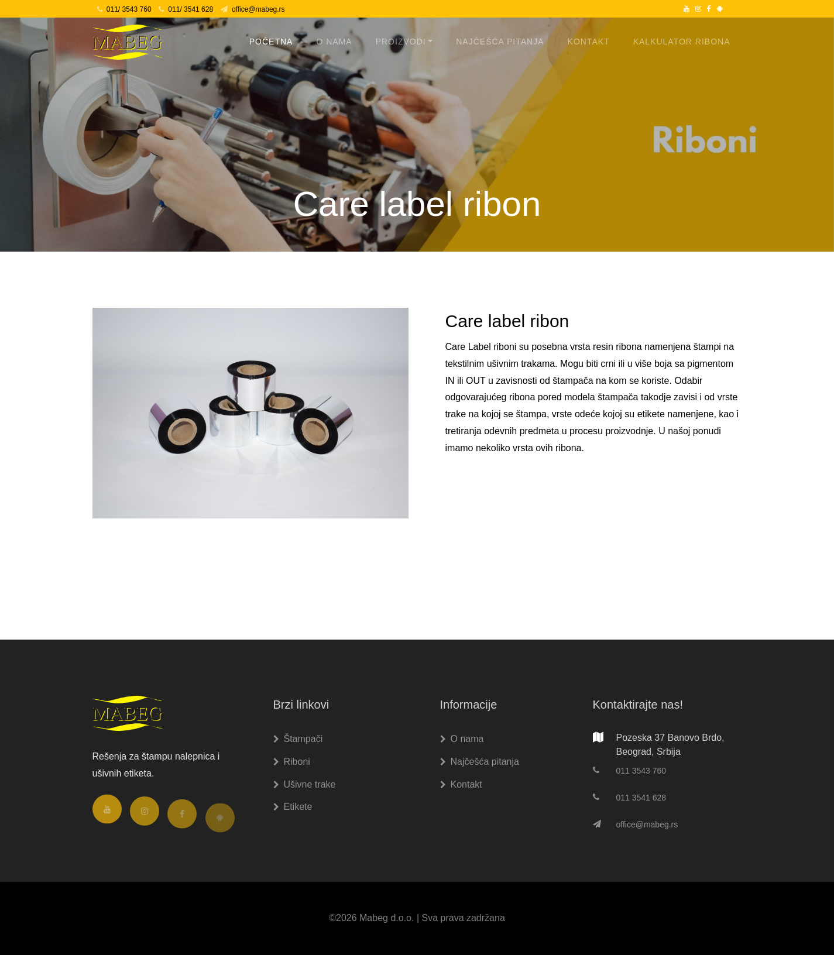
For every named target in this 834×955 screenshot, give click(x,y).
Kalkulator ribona (681, 41)
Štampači (298, 739)
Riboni (291, 762)
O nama (334, 41)
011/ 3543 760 (124, 9)
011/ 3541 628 (186, 9)
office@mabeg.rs (253, 9)
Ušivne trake (304, 784)
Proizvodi (401, 41)
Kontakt (589, 41)
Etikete (293, 807)
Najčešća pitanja (500, 41)
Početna (271, 41)
